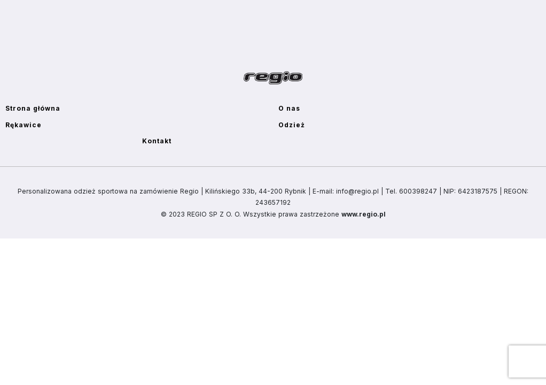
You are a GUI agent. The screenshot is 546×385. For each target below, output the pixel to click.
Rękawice (23, 125)
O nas (289, 108)
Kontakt (156, 141)
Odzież (291, 125)
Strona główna (32, 108)
